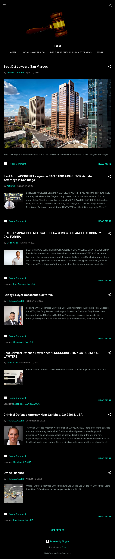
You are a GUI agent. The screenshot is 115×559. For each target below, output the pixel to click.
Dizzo (64, 547)
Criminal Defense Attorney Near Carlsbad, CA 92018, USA (43, 415)
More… (101, 52)
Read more (104, 163)
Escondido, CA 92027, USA (26, 404)
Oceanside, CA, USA (23, 342)
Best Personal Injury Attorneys (71, 52)
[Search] (111, 6)
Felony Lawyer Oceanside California (28, 295)
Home (13, 52)
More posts (57, 530)
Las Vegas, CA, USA (23, 520)
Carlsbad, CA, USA (22, 462)
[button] (109, 67)
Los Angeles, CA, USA (24, 284)
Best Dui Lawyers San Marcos (26, 66)
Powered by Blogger (57, 541)
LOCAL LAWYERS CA (33, 52)
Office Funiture (14, 473)
